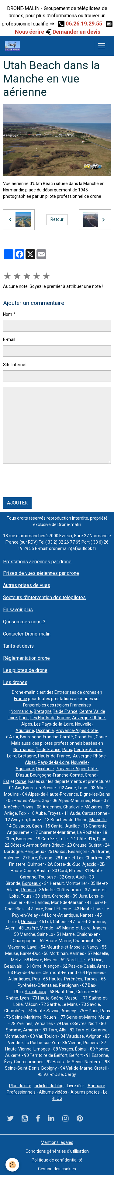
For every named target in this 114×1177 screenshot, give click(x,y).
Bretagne (43, 711)
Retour (57, 219)
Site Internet (15, 364)
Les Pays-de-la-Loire (53, 724)
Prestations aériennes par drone (37, 562)
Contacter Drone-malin (26, 634)
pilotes (46, 743)
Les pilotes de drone (25, 670)
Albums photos (85, 1092)
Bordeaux (31, 883)
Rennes (28, 889)
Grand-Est (84, 736)
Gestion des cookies (57, 1168)
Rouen (49, 1017)
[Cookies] (12, 1165)
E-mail (9, 339)
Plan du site (20, 1085)
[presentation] (49, 480)
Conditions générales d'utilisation (57, 1151)
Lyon (24, 998)
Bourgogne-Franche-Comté (46, 736)
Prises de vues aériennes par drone (41, 573)
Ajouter (17, 503)
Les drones (15, 682)
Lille (81, 959)
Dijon (101, 838)
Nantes (87, 915)
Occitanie (45, 730)
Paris (24, 717)
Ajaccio (89, 864)
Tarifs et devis (18, 646)
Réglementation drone (26, 658)
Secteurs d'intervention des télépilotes (44, 597)
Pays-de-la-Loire (53, 762)
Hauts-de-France (54, 756)
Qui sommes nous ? (24, 622)
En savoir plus (18, 609)
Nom (7, 314)
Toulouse (47, 877)
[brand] (13, 46)
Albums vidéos (53, 1092)
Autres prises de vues (26, 585)
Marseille (98, 819)
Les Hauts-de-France (50, 717)
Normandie (21, 711)
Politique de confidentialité (57, 1160)
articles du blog (49, 1085)
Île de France (66, 711)
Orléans (28, 921)
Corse (101, 736)
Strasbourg (35, 991)
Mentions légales (57, 1142)
